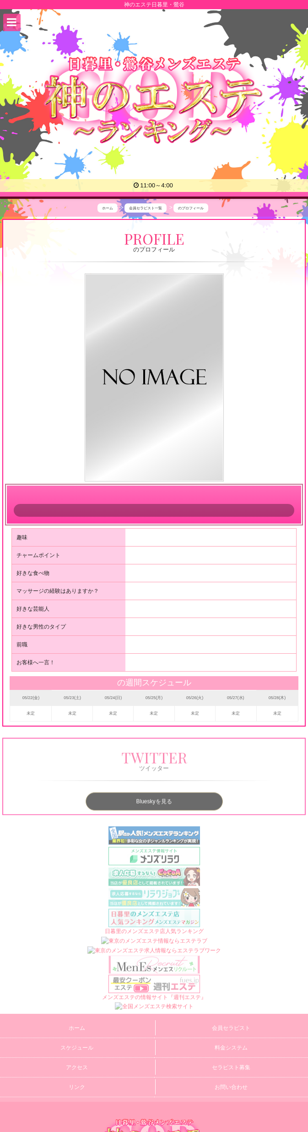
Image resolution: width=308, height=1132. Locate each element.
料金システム (231, 1048)
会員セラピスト (231, 1028)
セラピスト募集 (231, 1067)
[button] (12, 22)
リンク (77, 1087)
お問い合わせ (231, 1087)
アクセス (77, 1067)
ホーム (77, 1028)
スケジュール (76, 1048)
